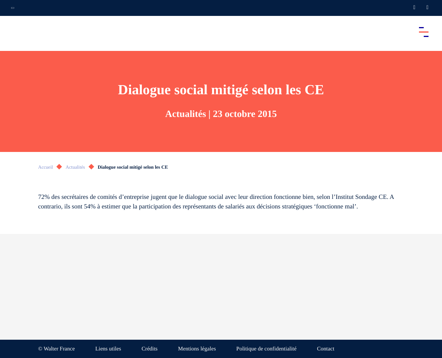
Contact (325, 349)
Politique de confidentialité (266, 349)
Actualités (75, 167)
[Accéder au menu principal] (423, 31)
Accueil (45, 167)
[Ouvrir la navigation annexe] (12, 8)
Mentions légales (197, 349)
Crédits (149, 349)
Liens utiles (108, 349)
